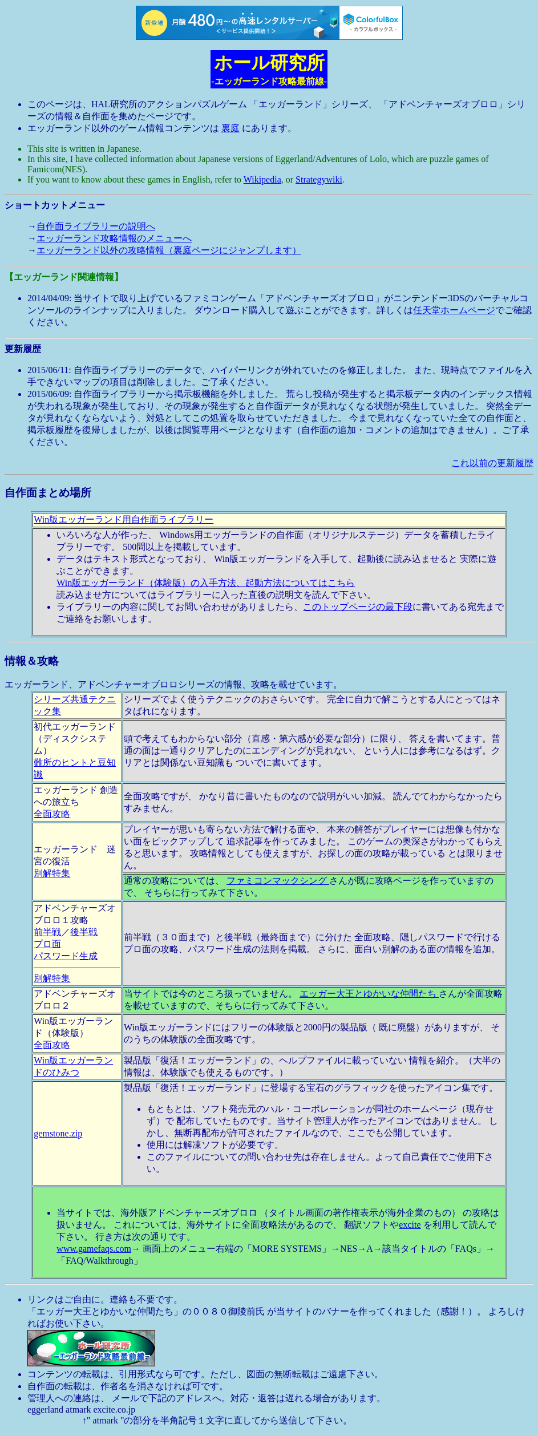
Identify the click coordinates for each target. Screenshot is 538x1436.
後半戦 (84, 932)
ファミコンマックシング (277, 880)
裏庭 (230, 128)
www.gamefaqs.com (93, 1248)
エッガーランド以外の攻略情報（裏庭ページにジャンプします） (169, 250)
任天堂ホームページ (454, 310)
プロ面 (47, 944)
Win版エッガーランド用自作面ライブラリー (123, 519)
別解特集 (52, 873)
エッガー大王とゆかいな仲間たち (369, 993)
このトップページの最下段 (357, 607)
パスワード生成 (66, 956)
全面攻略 (52, 814)
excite (409, 1224)
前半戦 (47, 932)
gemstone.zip (58, 1133)
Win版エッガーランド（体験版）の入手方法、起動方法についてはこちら (205, 583)
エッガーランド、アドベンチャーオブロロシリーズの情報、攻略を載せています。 (269, 969)
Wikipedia (262, 179)
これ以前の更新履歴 (492, 463)
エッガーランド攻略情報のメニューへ (114, 238)
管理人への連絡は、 (68, 1398)
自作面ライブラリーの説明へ (96, 226)
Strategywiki (319, 179)
